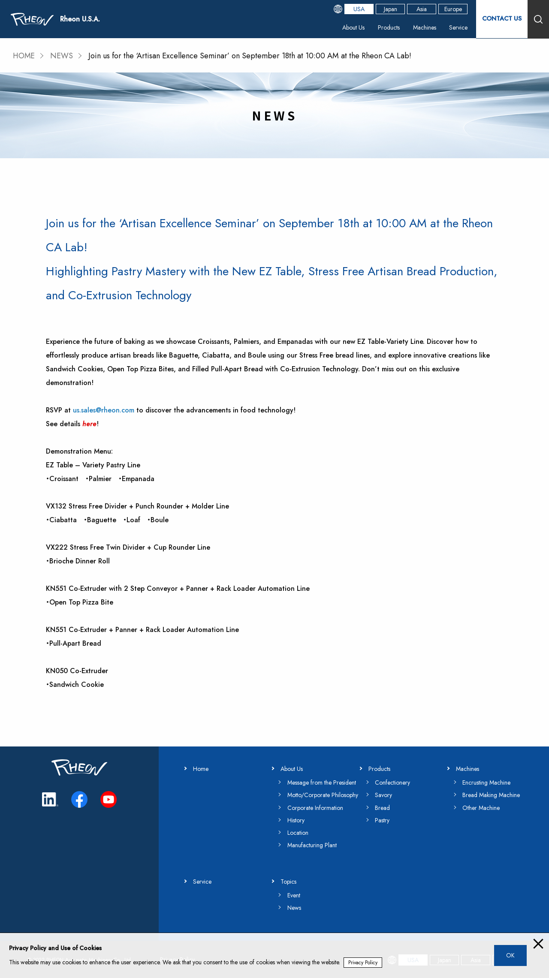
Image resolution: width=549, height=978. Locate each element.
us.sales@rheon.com (103, 410)
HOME (24, 55)
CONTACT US (502, 19)
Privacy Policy (362, 962)
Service (458, 28)
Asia (421, 9)
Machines (424, 28)
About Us (353, 28)
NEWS (62, 55)
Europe (453, 9)
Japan (390, 9)
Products (389, 28)
